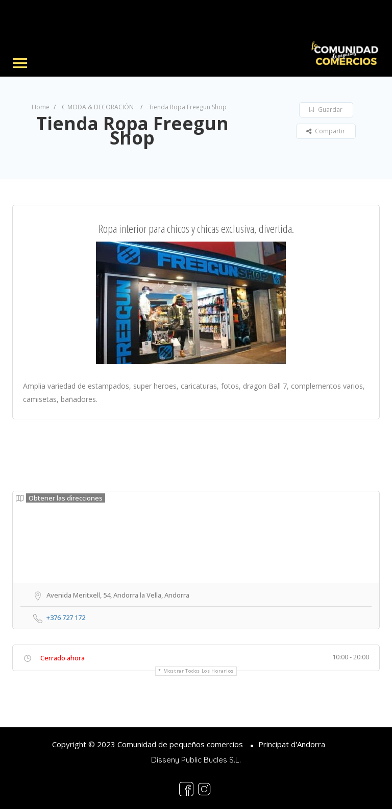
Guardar (325, 109)
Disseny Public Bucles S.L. (196, 760)
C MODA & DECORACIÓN (98, 107)
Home (41, 107)
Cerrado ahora (62, 657)
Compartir (325, 131)
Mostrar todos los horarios (198, 671)
